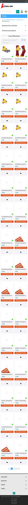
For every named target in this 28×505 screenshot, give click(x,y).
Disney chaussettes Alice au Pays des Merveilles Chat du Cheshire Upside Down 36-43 (7, 295)
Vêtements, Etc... (20, 19)
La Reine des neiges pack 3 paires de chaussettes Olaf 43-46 (7, 164)
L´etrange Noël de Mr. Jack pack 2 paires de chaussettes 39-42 (7, 216)
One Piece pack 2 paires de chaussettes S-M (7, 59)
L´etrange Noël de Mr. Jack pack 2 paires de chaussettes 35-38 (20, 190)
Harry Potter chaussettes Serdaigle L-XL (7, 111)
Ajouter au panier (7, 63)
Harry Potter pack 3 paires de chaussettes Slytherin (7, 453)
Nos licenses (14, 503)
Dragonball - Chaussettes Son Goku (7, 321)
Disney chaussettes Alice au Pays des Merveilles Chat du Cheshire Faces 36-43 (20, 295)
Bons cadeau (14, 500)
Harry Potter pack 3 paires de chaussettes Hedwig (20, 374)
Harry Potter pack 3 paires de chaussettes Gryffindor (20, 427)
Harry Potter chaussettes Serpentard (7, 269)
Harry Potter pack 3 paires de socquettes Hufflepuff (7, 427)
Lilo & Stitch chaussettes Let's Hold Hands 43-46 (7, 243)
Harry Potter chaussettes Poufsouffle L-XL (7, 137)
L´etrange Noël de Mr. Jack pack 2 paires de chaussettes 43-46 (20, 216)
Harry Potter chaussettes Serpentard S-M (20, 85)
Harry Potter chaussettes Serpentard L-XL (7, 85)
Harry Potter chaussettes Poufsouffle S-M (20, 137)
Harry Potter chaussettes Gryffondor (20, 243)
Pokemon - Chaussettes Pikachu (20, 400)
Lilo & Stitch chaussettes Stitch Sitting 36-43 (20, 269)
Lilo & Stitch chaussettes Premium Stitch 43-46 (20, 164)
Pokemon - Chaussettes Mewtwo (7, 400)
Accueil (3, 19)
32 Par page (6, 42)
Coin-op (18, 496)
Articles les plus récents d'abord (10, 40)
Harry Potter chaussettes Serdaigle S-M (20, 111)
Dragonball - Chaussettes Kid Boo (7, 348)
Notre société (14, 498)
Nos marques (14, 502)
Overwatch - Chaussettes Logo (20, 453)
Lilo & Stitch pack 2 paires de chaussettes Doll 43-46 (7, 190)
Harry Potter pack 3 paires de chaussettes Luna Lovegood (7, 374)
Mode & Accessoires (11, 19)
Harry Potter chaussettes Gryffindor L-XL (20, 59)
